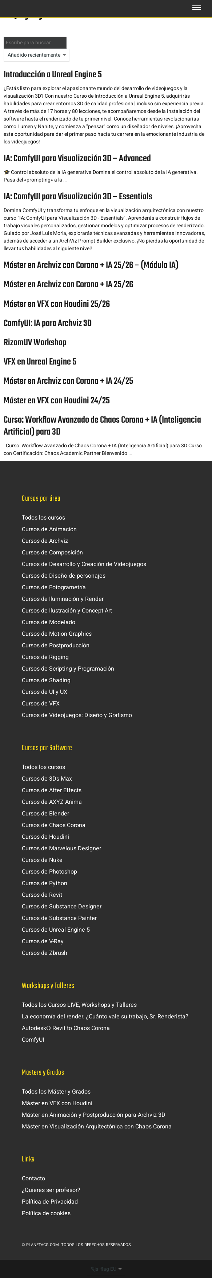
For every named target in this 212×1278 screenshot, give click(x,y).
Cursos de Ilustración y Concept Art (67, 610)
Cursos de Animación (49, 529)
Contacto (33, 1178)
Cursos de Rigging (45, 657)
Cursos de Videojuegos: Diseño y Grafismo (77, 715)
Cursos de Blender (45, 813)
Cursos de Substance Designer (61, 906)
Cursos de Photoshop (49, 871)
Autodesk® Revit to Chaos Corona (66, 1028)
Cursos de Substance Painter (59, 918)
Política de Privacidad (50, 1201)
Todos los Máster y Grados (56, 1091)
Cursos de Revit (42, 895)
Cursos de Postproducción (55, 645)
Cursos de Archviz (45, 541)
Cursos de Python (44, 883)
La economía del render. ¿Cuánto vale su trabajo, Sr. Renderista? (105, 1016)
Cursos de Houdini (45, 837)
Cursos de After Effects (51, 790)
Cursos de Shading (46, 680)
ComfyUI (33, 1039)
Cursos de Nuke (42, 860)
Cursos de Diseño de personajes (63, 575)
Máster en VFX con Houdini (57, 1103)
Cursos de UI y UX (44, 692)
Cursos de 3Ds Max (47, 778)
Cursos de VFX (41, 703)
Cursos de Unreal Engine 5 (56, 929)
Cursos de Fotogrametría (54, 587)
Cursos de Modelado (48, 622)
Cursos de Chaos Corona (53, 825)
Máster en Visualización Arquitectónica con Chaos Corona (97, 1126)
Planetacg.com (42, 1245)
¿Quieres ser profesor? (51, 1190)
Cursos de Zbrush (44, 953)
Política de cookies (46, 1213)
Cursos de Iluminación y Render (63, 599)
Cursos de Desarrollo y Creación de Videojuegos (84, 564)
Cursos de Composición (52, 552)
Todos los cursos (43, 517)
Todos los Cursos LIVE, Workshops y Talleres (79, 1005)
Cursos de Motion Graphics (57, 634)
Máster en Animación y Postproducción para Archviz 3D (93, 1115)
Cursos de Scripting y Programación (68, 668)
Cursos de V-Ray (43, 941)
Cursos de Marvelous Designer (61, 848)
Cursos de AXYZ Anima (52, 802)
